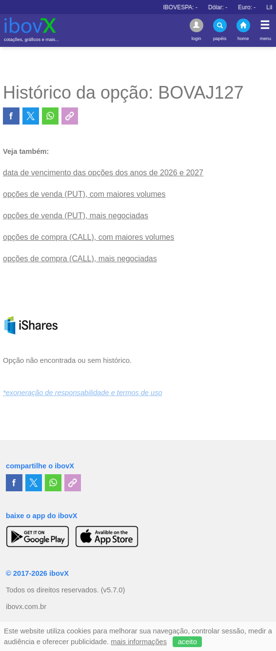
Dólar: (229, 7)
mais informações (139, 642)
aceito (187, 642)
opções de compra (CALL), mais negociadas (80, 258)
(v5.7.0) (113, 590)
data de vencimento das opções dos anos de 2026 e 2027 (103, 172)
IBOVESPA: (192, 7)
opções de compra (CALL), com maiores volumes (88, 237)
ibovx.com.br (26, 606)
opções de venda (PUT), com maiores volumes (84, 194)
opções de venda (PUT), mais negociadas (75, 215)
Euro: (258, 7)
